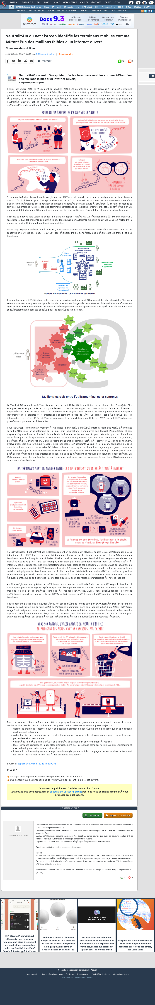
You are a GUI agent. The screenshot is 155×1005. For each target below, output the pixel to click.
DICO (113, 11)
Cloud (46, 7)
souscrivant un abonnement (66, 797)
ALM (59, 7)
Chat (57, 2)
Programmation (108, 7)
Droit (107, 2)
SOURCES (85, 11)
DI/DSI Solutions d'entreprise (28, 7)
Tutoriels (27, 2)
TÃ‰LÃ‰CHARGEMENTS (68, 11)
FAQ (38, 2)
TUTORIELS (20, 11)
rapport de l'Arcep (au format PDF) (36, 769)
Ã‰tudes (96, 2)
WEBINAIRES (40, 11)
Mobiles (137, 7)
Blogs (47, 2)
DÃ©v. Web (87, 7)
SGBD (120, 7)
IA (53, 7)
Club (117, 2)
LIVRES (51, 11)
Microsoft (68, 7)
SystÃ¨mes (148, 7)
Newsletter (70, 2)
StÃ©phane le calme (44, 59)
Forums (14, 2)
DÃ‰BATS (96, 11)
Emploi (84, 2)
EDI (96, 7)
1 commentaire (66, 59)
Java (77, 7)
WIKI (106, 11)
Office (128, 7)
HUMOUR (122, 11)
